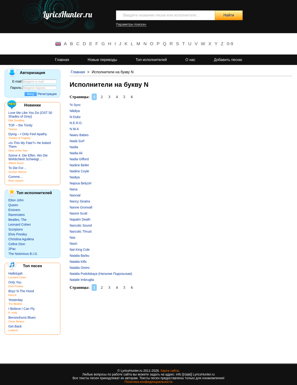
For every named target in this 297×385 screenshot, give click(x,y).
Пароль (16, 88)
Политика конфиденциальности (149, 382)
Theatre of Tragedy (19, 138)
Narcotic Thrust (81, 231)
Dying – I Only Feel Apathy (27, 134)
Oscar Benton (16, 321)
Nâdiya (75, 111)
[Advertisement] (181, 326)
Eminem (14, 210)
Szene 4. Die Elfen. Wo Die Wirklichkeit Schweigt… (28, 157)
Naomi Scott (78, 213)
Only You (14, 282)
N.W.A (74, 129)
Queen (13, 205)
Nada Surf (77, 141)
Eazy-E (12, 295)
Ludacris (13, 330)
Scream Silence (17, 171)
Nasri (73, 243)
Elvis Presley (17, 234)
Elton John (16, 200)
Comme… (15, 177)
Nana (73, 189)
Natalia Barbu (79, 255)
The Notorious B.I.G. (23, 254)
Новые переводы (102, 60)
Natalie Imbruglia (82, 280)
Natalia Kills (78, 261)
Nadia (74, 147)
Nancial (75, 195)
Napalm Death (80, 219)
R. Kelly (12, 312)
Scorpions (15, 229)
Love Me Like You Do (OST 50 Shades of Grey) (30, 114)
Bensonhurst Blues (22, 317)
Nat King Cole (80, 249)
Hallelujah (15, 273)
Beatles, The (17, 219)
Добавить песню (228, 60)
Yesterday (15, 300)
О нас (190, 60)
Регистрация (47, 94)
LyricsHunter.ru (67, 14)
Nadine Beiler (79, 165)
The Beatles (15, 303)
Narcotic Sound (81, 225)
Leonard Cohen (19, 224)
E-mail (17, 81)
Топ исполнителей (151, 60)
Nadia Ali (76, 153)
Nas (72, 237)
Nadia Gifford (79, 159)
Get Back (15, 326)
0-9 (230, 43)
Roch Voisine (15, 180)
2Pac (12, 249)
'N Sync (75, 105)
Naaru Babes (79, 135)
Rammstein (16, 215)
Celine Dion (16, 244)
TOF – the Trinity (20, 125)
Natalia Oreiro (80, 268)
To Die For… (17, 168)
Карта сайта (170, 370)
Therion (12, 129)
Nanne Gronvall (81, 207)
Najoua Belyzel (80, 183)
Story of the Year (18, 150)
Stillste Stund (15, 163)
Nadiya (75, 177)
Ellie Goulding (16, 120)
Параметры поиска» (131, 24)
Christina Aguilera (21, 239)
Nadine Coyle (79, 171)
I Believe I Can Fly (21, 309)
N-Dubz (75, 117)
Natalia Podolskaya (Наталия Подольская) (101, 274)
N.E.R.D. (76, 123)
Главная (62, 60)
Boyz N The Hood (21, 291)
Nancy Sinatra (80, 201)
